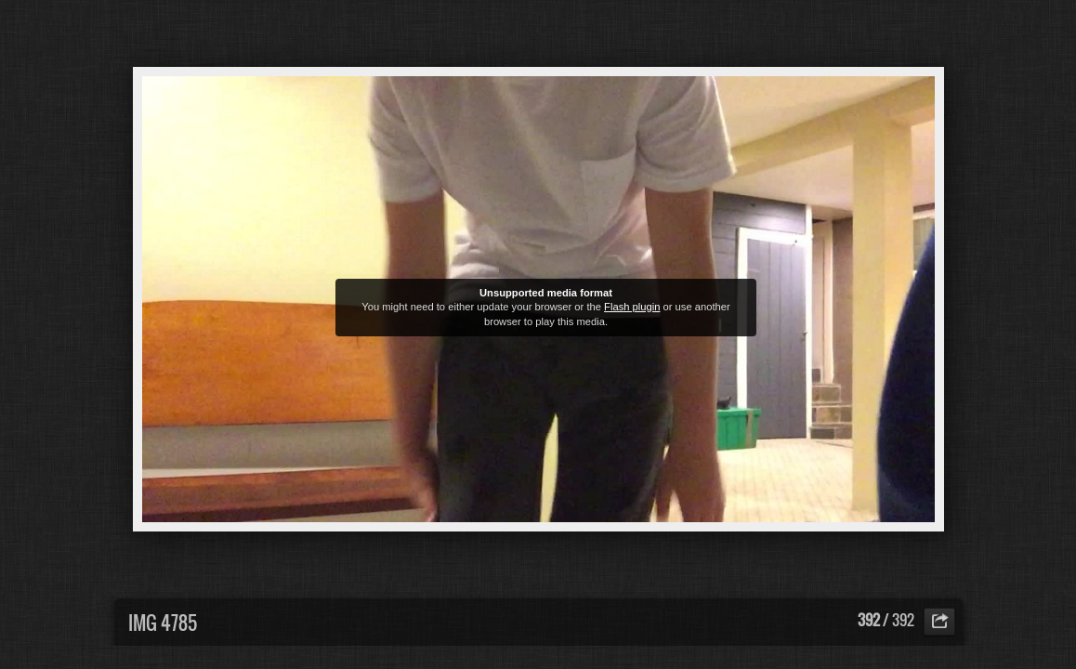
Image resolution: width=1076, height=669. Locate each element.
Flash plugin (632, 306)
